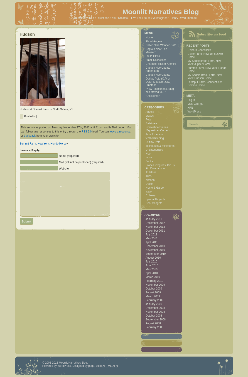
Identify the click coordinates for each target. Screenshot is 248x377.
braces (150, 115)
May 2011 (152, 238)
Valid (196, 103)
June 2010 (152, 265)
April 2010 (152, 273)
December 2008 (155, 308)
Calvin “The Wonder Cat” (161, 45)
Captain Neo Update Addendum (158, 69)
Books (149, 161)
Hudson (27, 34)
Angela (150, 111)
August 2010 (153, 257)
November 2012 (155, 226)
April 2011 (152, 242)
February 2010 (154, 280)
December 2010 (155, 246)
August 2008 (153, 323)
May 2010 (152, 269)
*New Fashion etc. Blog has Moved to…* (160, 90)
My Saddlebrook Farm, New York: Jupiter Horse (204, 62)
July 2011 (151, 234)
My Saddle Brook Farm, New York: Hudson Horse (205, 76)
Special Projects (155, 199)
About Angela (154, 41)
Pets (148, 119)
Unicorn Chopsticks (199, 50)
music (149, 157)
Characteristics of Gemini (161, 63)
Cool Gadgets (154, 203)
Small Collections (156, 60)
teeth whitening (155, 138)
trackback (30, 135)
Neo (148, 153)
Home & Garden (155, 187)
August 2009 (153, 292)
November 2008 (155, 311)
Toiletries (151, 172)
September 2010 (156, 253)
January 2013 (154, 219)
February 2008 (154, 327)
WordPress (194, 111)
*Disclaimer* (153, 95)
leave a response (120, 131)
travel (149, 191)
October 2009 (154, 288)
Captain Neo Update (158, 74)
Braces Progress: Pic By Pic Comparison (160, 167)
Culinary (151, 195)
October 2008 (154, 315)
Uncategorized (154, 149)
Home (149, 37)
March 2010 (153, 277)
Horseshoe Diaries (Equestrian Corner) (157, 129)
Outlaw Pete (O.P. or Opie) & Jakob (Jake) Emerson (158, 82)
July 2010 (151, 261)
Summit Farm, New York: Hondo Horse (43, 143)
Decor (149, 183)
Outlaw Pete (153, 142)
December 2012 (155, 223)
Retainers (151, 123)
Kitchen (150, 180)
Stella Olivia (153, 56)
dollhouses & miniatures (160, 145)
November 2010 (155, 250)
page (91, 365)
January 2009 (154, 304)
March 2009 (153, 296)
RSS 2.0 (86, 131)
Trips (149, 176)
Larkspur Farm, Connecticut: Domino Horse (205, 83)
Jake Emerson (154, 134)
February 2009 (154, 300)
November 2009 (155, 284)
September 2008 (156, 319)
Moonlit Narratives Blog (161, 11)
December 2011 (155, 230)
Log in (191, 100)
